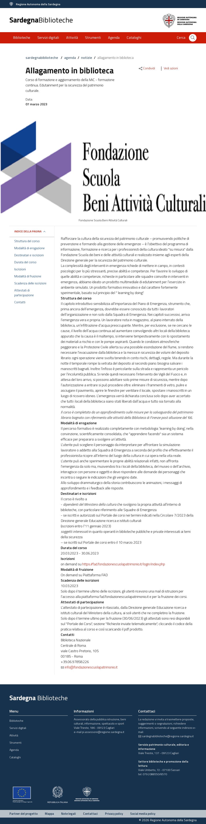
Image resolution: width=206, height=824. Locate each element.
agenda (70, 57)
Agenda (113, 37)
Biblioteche (21, 37)
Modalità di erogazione (29, 248)
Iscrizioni (20, 269)
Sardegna (41, 19)
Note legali (68, 813)
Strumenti (93, 37)
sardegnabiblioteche (42, 57)
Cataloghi (134, 37)
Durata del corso (25, 262)
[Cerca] (193, 38)
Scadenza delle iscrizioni (30, 283)
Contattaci (90, 813)
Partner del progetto (23, 813)
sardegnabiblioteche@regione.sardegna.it (166, 736)
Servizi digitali (48, 37)
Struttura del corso (27, 241)
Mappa (49, 813)
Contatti (19, 302)
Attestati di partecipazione (24, 292)
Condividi (146, 68)
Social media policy (142, 813)
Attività (72, 37)
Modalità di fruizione (27, 276)
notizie (86, 57)
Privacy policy (114, 813)
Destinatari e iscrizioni (29, 255)
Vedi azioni (168, 68)
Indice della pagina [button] (27, 231)
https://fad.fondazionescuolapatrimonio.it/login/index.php (123, 564)
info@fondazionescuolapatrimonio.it (89, 667)
